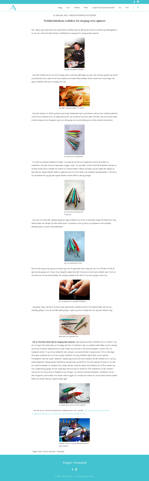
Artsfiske (77, 7)
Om (120, 7)
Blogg (60, 7)
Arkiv (127, 7)
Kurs (68, 7)
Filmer (86, 7)
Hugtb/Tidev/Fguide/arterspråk (103, 7)
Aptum (91, 476)
